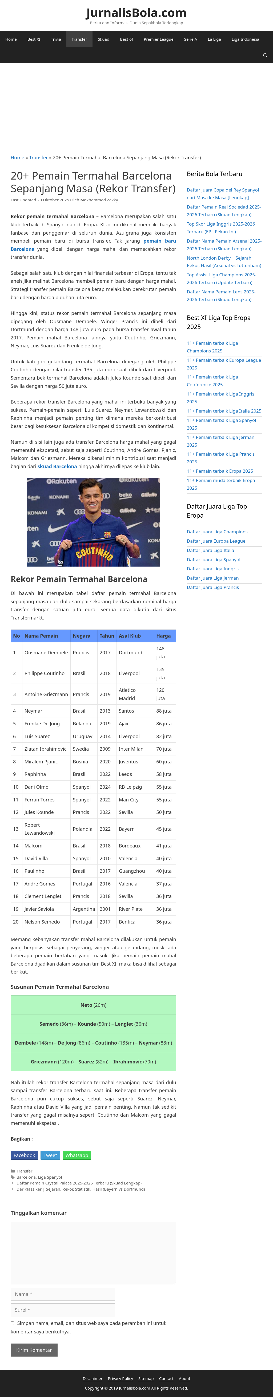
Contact (166, 1378)
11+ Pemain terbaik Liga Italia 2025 (224, 411)
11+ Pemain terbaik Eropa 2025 (220, 471)
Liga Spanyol (50, 1177)
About (184, 1378)
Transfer (79, 39)
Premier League (159, 39)
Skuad (103, 39)
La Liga (214, 39)
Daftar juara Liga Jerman (213, 578)
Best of (126, 39)
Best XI (34, 39)
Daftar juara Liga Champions (217, 532)
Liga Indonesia (245, 39)
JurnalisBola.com (136, 12)
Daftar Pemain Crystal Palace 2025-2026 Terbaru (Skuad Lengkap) (79, 1183)
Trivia (56, 39)
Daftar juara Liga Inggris (213, 569)
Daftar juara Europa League (216, 541)
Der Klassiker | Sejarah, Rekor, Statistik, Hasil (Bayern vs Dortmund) (81, 1189)
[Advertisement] (136, 103)
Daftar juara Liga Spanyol (213, 559)
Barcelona (26, 1177)
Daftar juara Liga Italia (210, 550)
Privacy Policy (120, 1378)
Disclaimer (92, 1378)
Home (11, 39)
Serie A (190, 39)
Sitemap (146, 1378)
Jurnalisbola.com (134, 1388)
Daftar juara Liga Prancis (213, 587)
